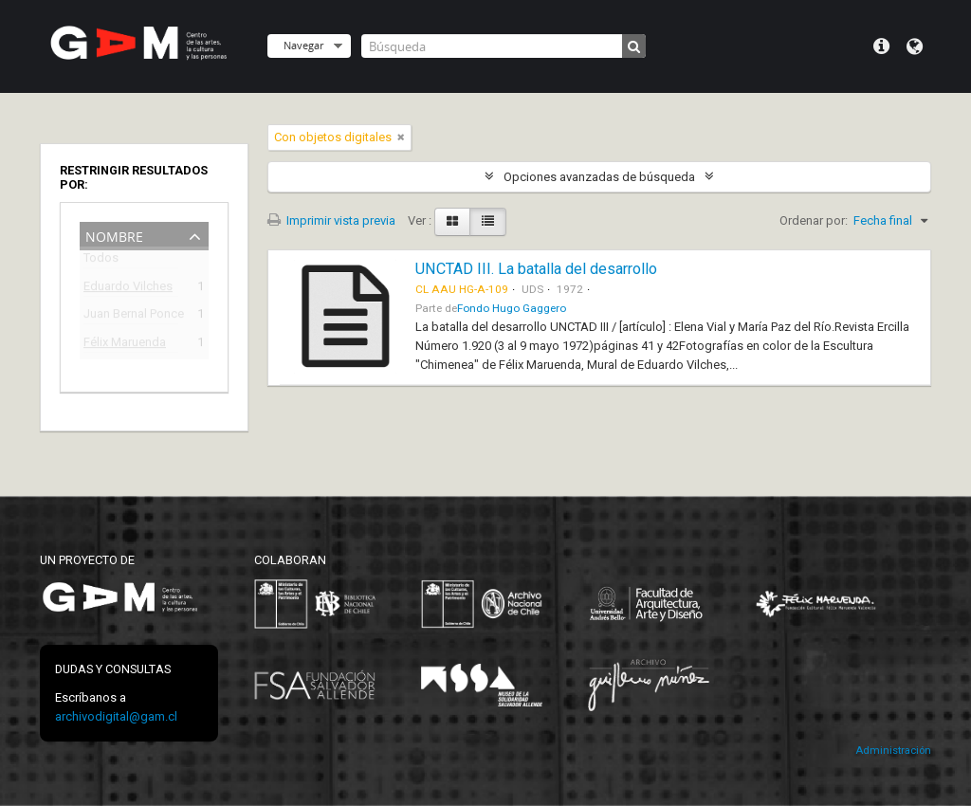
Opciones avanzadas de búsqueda (599, 177)
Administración (893, 750)
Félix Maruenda (124, 345)
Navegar (303, 45)
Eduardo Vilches (128, 289)
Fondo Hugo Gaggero (511, 308)
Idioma (914, 46)
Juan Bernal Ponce (130, 316)
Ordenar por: (813, 220)
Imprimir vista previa (331, 220)
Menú (881, 46)
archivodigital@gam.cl (116, 716)
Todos (101, 261)
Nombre (114, 234)
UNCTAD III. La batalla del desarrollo (536, 269)
